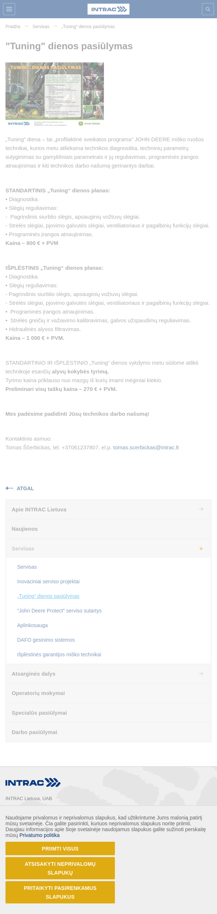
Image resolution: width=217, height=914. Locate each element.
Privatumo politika (39, 835)
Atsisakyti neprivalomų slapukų (60, 868)
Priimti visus (60, 849)
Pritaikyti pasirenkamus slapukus (60, 892)
